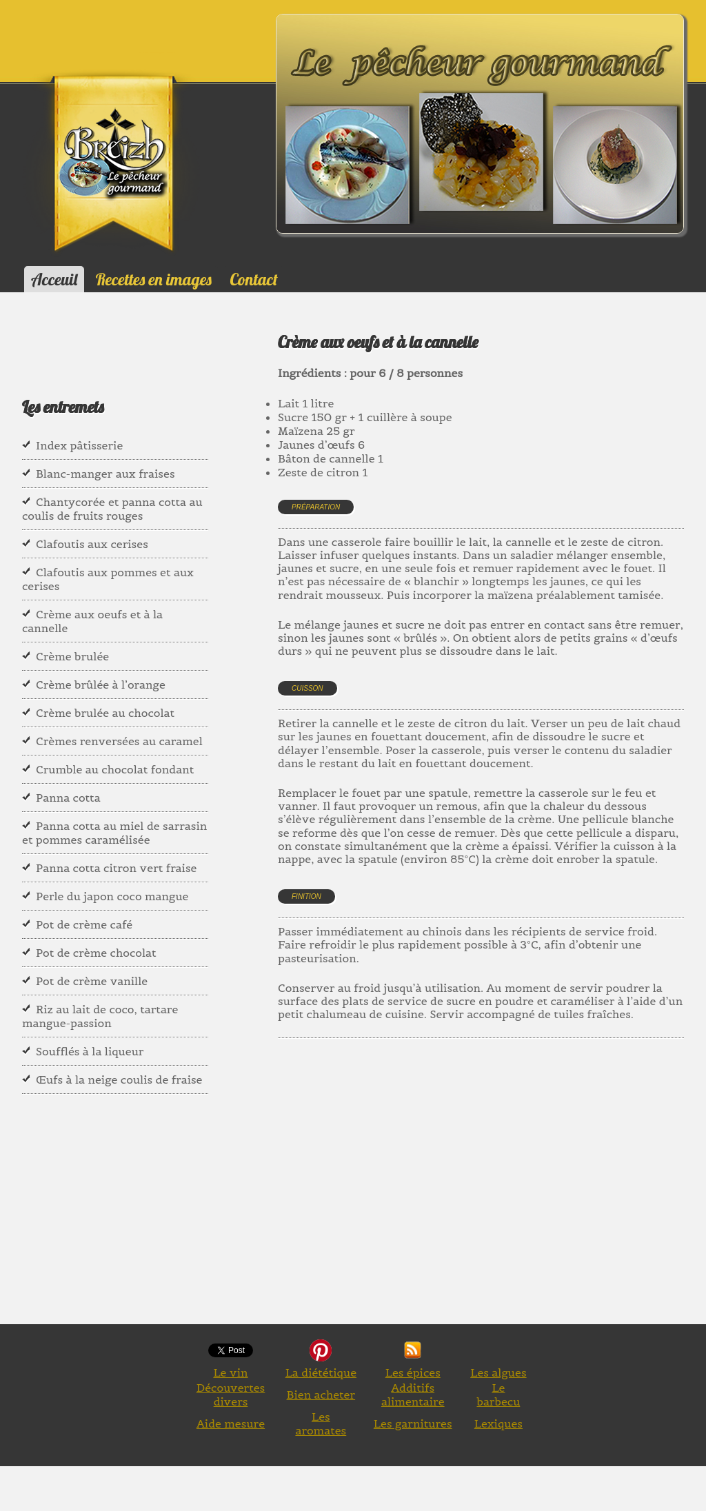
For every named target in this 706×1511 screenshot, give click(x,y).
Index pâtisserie (79, 445)
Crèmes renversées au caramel (119, 741)
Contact (253, 279)
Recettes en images (154, 279)
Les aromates (320, 1423)
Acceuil (54, 279)
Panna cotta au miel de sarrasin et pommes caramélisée (114, 832)
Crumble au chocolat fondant (115, 769)
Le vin (230, 1372)
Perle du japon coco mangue (112, 896)
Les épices (413, 1372)
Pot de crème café (84, 924)
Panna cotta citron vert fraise (116, 868)
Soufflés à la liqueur (89, 1051)
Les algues (498, 1372)
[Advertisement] (492, 1196)
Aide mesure (230, 1423)
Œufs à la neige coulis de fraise (119, 1079)
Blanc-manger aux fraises (105, 473)
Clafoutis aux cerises (92, 544)
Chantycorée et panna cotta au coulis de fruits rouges (112, 509)
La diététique (320, 1372)
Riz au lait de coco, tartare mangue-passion (100, 1016)
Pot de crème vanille (92, 981)
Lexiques (498, 1423)
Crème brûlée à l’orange (100, 684)
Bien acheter (321, 1394)
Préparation (316, 507)
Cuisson (307, 688)
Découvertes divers (230, 1394)
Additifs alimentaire (413, 1394)
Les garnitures (413, 1423)
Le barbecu (498, 1394)
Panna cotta (68, 797)
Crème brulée (72, 656)
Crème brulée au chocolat (105, 713)
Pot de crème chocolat (96, 953)
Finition (306, 896)
